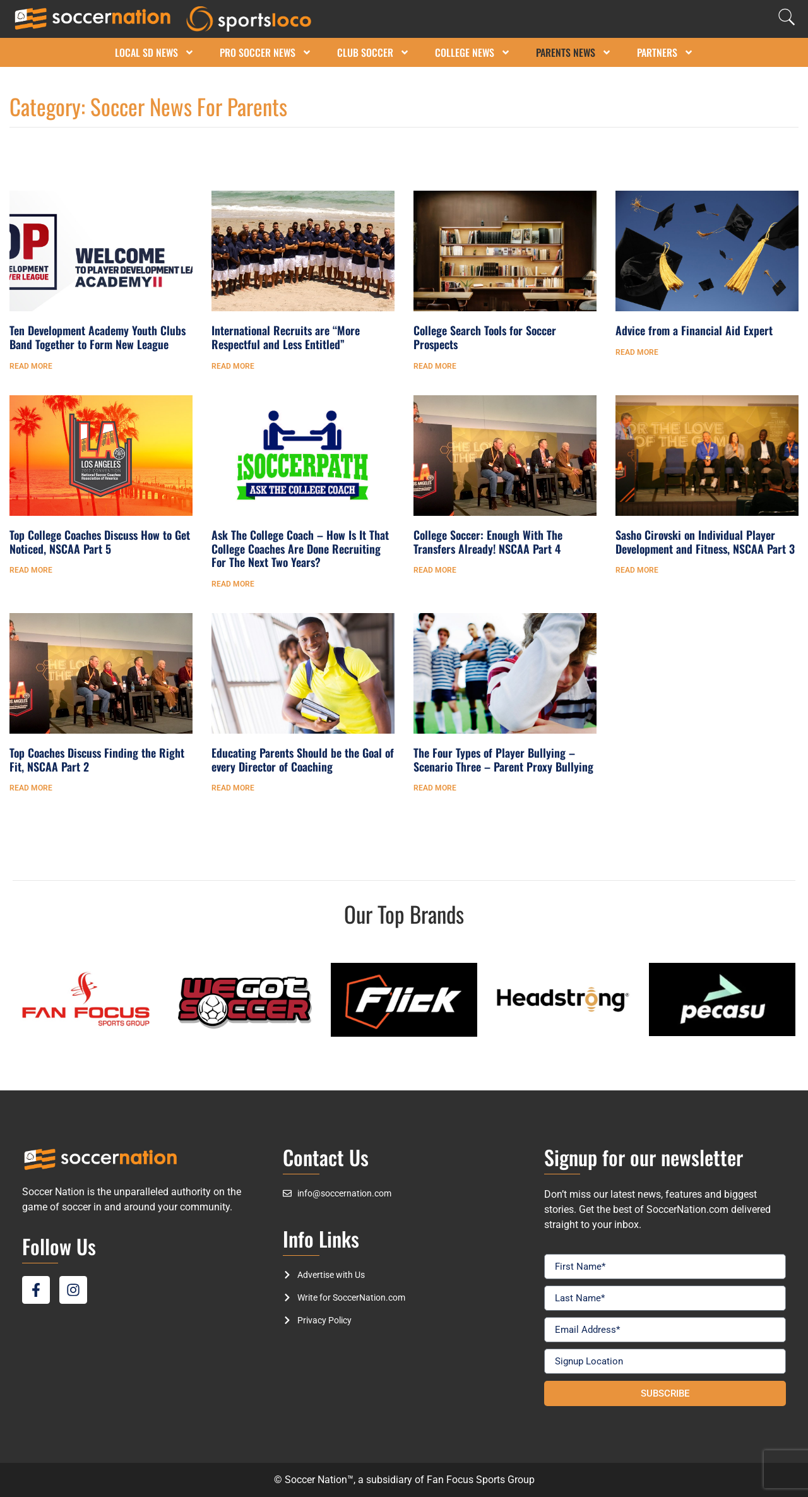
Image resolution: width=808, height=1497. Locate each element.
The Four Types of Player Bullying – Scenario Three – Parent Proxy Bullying (503, 759)
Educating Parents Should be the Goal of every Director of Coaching (302, 759)
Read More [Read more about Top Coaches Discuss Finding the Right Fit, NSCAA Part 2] (30, 788)
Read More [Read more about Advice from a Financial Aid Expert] (636, 352)
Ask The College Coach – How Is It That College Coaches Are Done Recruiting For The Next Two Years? (300, 548)
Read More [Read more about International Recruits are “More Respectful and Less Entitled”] (232, 366)
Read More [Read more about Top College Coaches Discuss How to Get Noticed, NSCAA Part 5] (30, 570)
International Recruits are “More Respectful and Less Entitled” (285, 337)
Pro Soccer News (266, 52)
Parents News (574, 52)
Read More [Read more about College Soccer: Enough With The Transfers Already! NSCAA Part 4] (434, 570)
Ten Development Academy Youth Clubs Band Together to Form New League (97, 337)
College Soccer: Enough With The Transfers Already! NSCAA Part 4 (487, 542)
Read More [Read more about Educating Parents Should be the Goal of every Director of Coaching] (232, 788)
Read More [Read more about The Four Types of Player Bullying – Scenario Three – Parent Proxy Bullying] (434, 788)
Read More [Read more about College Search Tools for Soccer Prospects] (434, 366)
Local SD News (154, 52)
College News (473, 52)
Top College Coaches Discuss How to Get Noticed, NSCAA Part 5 (99, 542)
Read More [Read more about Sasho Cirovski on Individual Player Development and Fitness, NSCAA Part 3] (636, 570)
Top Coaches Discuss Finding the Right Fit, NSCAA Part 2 (96, 759)
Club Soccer (373, 52)
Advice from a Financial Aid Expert (694, 330)
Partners (665, 52)
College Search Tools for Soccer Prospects (484, 337)
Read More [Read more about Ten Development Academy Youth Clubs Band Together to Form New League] (30, 366)
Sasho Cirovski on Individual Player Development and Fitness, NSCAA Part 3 (705, 542)
